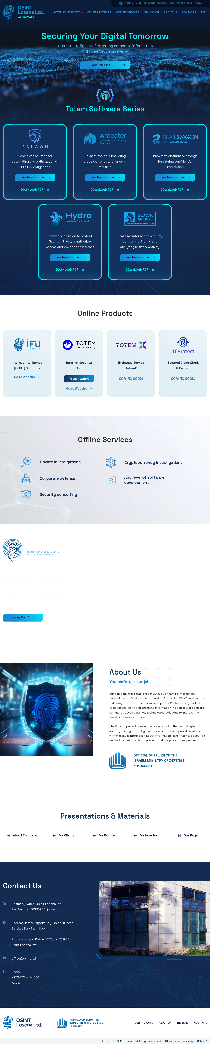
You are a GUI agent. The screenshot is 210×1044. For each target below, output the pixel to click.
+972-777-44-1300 (25, 977)
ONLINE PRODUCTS (99, 12)
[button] (204, 12)
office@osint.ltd (24, 958)
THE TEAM (182, 1022)
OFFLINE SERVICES (127, 12)
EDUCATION (151, 12)
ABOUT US (170, 12)
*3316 (16, 983)
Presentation (79, 379)
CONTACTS (189, 12)
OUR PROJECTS (144, 1022)
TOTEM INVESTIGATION (68, 12)
